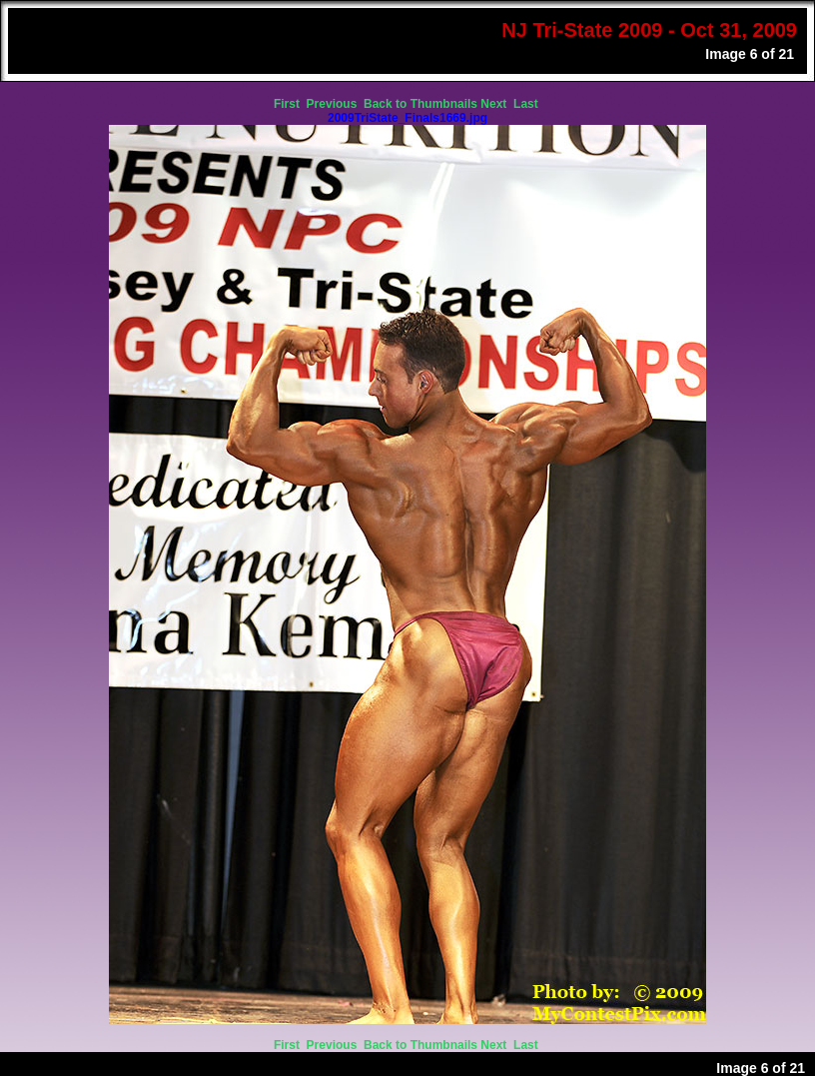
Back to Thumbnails (420, 104)
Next (494, 104)
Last (527, 104)
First (288, 104)
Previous (334, 104)
